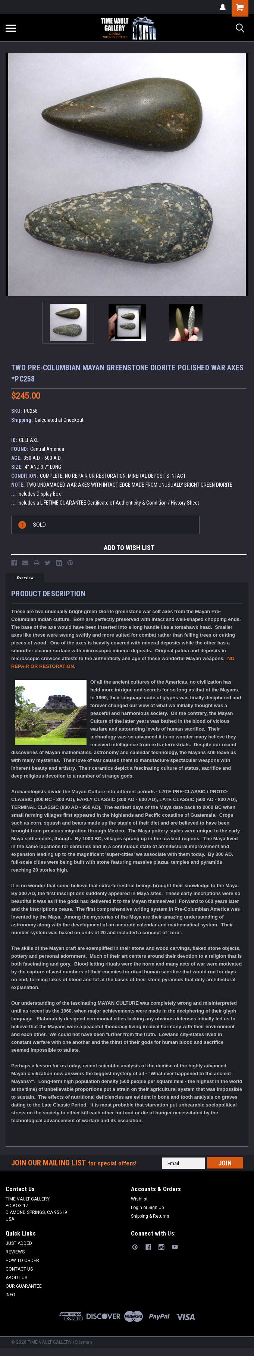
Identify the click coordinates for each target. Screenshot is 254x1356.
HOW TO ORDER (22, 1260)
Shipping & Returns (150, 1216)
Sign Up (156, 1207)
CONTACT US (19, 1269)
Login (136, 1207)
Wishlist (139, 1199)
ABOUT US (16, 1277)
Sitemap (83, 1342)
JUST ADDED (19, 1243)
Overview (25, 577)
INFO (10, 1294)
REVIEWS (15, 1252)
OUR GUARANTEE (24, 1286)
